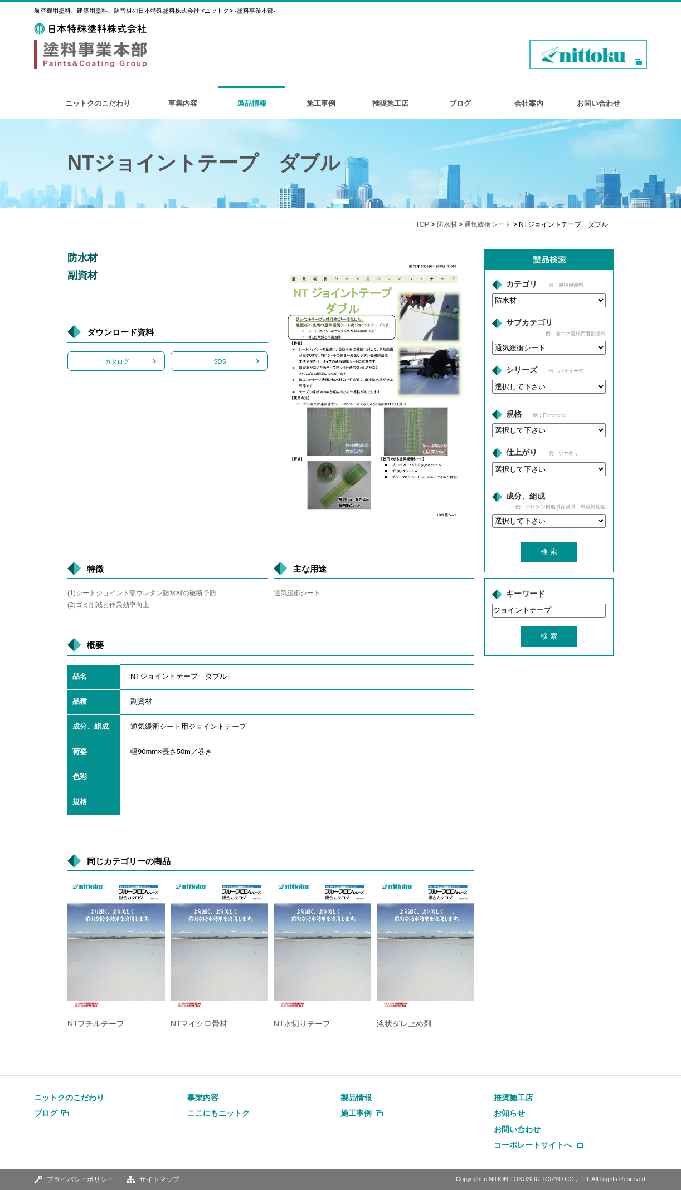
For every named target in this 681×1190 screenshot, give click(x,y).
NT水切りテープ (302, 1024)
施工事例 (321, 103)
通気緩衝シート (487, 224)
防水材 (447, 224)
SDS (219, 361)
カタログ (117, 361)
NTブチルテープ (95, 1024)
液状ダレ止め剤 (404, 1024)
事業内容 (182, 103)
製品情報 (251, 103)
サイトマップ (159, 1179)
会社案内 (528, 103)
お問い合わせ (598, 103)
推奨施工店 (390, 103)
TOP (422, 224)
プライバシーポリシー (80, 1179)
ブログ (460, 103)
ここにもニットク (218, 1113)
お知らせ (509, 1113)
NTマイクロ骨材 (199, 1024)
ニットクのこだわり (97, 103)
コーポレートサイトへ (533, 1144)
